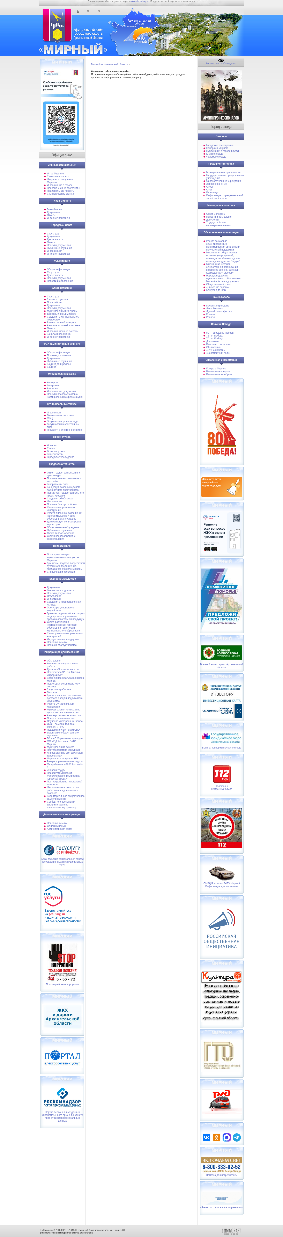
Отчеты (51, 215)
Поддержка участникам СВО (63, 729)
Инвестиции (54, 599)
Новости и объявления (60, 281)
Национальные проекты (60, 190)
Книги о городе (214, 153)
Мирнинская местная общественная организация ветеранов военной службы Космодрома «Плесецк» (222, 268)
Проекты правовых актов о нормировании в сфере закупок (65, 395)
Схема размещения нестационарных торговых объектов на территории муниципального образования (64, 626)
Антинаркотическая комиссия (64, 715)
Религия (211, 317)
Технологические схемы (60, 415)
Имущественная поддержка (63, 639)
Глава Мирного (55, 209)
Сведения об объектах (60, 498)
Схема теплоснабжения (60, 533)
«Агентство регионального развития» (221, 1207)
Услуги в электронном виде (62, 421)
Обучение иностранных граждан (65, 721)
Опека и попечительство (61, 718)
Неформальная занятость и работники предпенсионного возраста (63, 790)
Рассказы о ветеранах (219, 344)
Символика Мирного (58, 176)
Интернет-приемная (58, 218)
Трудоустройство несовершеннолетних (218, 224)
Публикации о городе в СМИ (222, 151)
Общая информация (58, 269)
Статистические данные (61, 193)
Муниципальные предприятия (223, 172)
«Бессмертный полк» (218, 353)
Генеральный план (57, 484)
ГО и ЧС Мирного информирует (65, 738)
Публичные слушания (59, 248)
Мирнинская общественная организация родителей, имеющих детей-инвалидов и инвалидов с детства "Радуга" (223, 257)
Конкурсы (52, 382)
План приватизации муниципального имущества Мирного (63, 557)
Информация (54, 250)
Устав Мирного (55, 173)
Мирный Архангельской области (109, 64)
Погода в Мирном (216, 368)
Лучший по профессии (219, 311)
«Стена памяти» (215, 350)
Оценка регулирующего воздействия (60, 609)
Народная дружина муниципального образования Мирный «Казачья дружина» (223, 278)
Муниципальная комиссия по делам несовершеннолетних (63, 711)
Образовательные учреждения (223, 181)
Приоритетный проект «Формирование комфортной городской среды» (63, 776)
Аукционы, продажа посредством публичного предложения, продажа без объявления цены (66, 566)
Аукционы (52, 388)
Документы (53, 212)
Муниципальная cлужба (60, 747)
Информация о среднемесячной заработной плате (224, 197)
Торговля (52, 692)
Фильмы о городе (216, 156)
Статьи (51, 448)
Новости (52, 445)
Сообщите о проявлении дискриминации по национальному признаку (61, 804)
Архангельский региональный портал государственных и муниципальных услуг (62, 862)
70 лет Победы (214, 338)
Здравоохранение (216, 183)
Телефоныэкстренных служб (221, 787)
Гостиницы (212, 192)
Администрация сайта (59, 828)
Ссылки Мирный (56, 826)
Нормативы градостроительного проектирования (65, 494)
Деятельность (55, 239)
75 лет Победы (214, 335)
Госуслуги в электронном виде (64, 429)
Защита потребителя (59, 689)
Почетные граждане (217, 305)
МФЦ (50, 418)
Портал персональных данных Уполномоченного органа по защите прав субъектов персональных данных (62, 1116)
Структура (53, 233)
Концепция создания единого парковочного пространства (64, 488)
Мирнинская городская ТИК (63, 758)
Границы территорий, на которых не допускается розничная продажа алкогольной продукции (66, 616)
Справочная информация (61, 571)
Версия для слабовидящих (221, 62)
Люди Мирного (214, 308)
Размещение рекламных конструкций (61, 509)
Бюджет (51, 367)
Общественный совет (218, 284)
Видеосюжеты (55, 454)
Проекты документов (59, 245)
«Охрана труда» (56, 770)
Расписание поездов (218, 371)
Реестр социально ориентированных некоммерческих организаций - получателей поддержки (224, 245)
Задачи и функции (57, 299)
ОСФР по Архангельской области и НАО (61, 725)
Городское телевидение (60, 457)
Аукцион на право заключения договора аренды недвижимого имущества (65, 698)
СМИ (209, 189)
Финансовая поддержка (60, 590)
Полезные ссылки (57, 642)
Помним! (211, 314)
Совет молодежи (215, 213)
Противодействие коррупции (63, 749)
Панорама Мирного (217, 148)
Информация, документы (61, 391)
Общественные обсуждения (63, 527)
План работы (54, 302)
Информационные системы (63, 331)
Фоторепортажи (56, 451)
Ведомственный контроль (61, 322)
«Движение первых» (218, 287)
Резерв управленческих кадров (65, 761)
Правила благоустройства (62, 504)
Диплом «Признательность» (63, 669)
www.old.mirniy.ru (140, 1)
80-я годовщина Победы (220, 332)
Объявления (54, 596)
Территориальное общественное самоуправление (66, 797)
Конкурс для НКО (216, 290)
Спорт (209, 186)
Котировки (53, 385)
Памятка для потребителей (221, 1175)
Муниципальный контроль (62, 311)
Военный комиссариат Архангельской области (221, 663)
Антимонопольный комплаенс (64, 325)
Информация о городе (60, 185)
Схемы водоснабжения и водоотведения (61, 537)
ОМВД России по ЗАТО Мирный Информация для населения (221, 885)
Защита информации (59, 334)
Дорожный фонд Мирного (61, 313)
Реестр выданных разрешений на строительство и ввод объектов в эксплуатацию (64, 516)
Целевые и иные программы (63, 188)
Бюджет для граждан (59, 364)
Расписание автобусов (219, 374)
